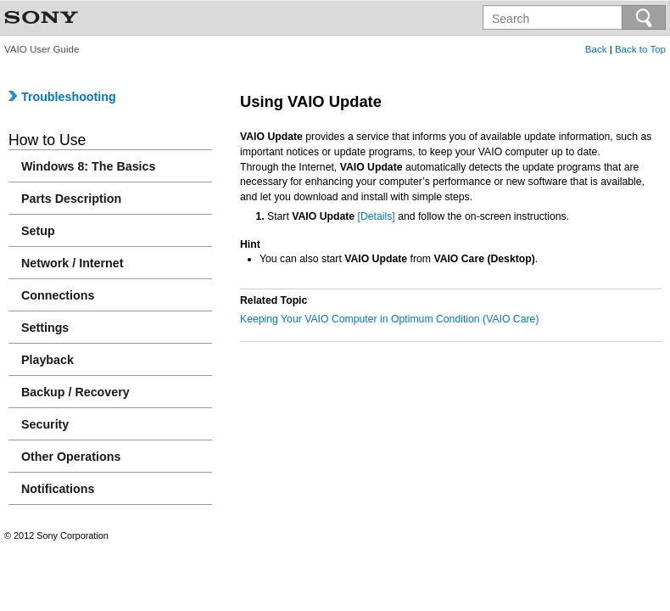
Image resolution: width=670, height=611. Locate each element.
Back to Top (640, 49)
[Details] (376, 216)
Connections (57, 295)
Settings (45, 327)
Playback (47, 360)
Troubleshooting (62, 97)
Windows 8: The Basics (88, 166)
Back (596, 49)
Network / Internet (72, 263)
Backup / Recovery (75, 392)
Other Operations (70, 456)
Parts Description (71, 198)
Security (45, 424)
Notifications (57, 489)
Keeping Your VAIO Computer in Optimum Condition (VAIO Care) (389, 319)
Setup (38, 231)
